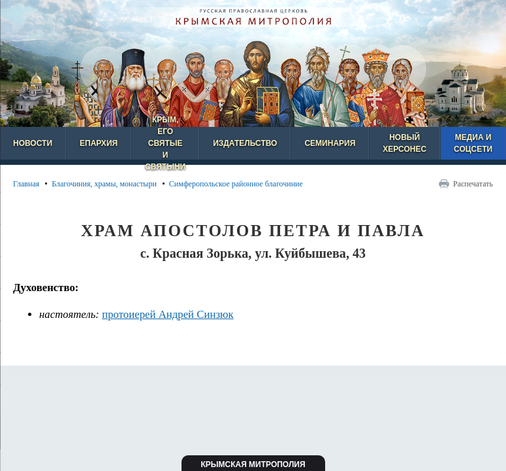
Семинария (329, 143)
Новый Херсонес (404, 143)
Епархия (99, 143)
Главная (26, 183)
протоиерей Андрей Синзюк (168, 314)
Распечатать (473, 183)
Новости (32, 143)
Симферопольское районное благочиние (236, 183)
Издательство (245, 143)
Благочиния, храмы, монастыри (104, 183)
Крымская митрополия (252, 464)
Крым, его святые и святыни (165, 143)
